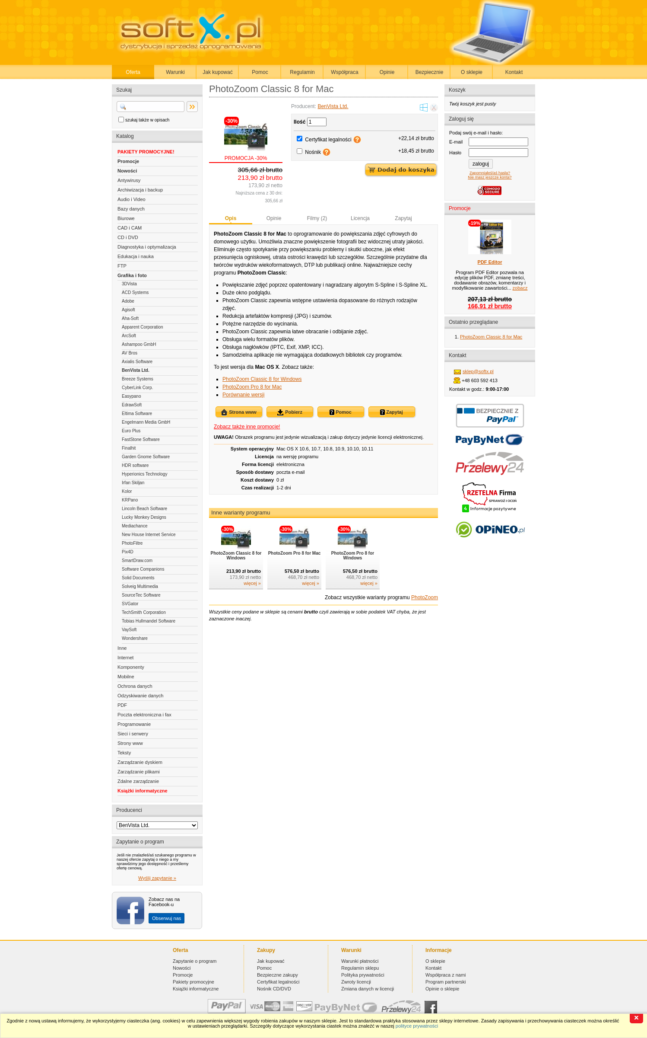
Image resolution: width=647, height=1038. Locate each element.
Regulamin (302, 72)
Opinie (387, 72)
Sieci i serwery (132, 733)
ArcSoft (129, 335)
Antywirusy (128, 180)
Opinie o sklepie (442, 988)
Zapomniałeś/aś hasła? (489, 173)
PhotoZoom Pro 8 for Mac (252, 387)
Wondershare (135, 638)
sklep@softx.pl (478, 371)
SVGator (130, 603)
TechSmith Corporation (144, 612)
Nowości (127, 170)
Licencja (360, 218)
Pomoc (260, 72)
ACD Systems (135, 292)
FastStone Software (141, 439)
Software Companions (143, 569)
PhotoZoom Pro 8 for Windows (352, 555)
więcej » (252, 583)
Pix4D (127, 551)
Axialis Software (137, 361)
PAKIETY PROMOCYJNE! (145, 151)
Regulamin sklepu (360, 968)
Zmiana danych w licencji (367, 988)
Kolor (127, 491)
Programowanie (134, 724)
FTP (122, 265)
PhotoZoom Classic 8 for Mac (491, 336)
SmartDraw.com (137, 560)
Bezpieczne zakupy (277, 974)
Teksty (124, 752)
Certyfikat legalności (328, 140)
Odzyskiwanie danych (140, 695)
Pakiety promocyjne (193, 981)
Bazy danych (131, 208)
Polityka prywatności (362, 974)
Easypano (131, 396)
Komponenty (130, 667)
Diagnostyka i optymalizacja (146, 246)
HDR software (135, 465)
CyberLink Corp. (137, 387)
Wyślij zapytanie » (157, 878)
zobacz (520, 288)
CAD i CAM (129, 227)
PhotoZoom (424, 597)
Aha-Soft (130, 318)
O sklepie (471, 72)
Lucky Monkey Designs (144, 517)
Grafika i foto (132, 275)
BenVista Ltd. (135, 370)
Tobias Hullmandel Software (148, 621)
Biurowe (126, 218)
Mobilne (125, 676)
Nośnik (313, 152)
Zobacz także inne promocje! (247, 427)
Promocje (128, 161)
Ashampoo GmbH (139, 344)
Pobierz (289, 412)
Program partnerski (445, 981)
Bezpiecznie (429, 72)
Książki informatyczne (142, 790)
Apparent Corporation (142, 327)
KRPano (130, 500)
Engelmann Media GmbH (146, 422)
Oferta (133, 72)
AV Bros (129, 353)
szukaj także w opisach (147, 120)
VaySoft (129, 629)
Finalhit (129, 448)
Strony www (130, 743)
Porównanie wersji (243, 395)
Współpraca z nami (445, 974)
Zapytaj (403, 218)
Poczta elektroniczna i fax (144, 714)
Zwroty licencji (356, 981)
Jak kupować (217, 72)
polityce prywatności (417, 1025)
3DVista (129, 283)
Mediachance (134, 526)
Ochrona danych (134, 686)
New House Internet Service (149, 534)
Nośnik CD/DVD (274, 988)
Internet (125, 657)
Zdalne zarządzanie (138, 781)
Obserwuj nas (166, 918)
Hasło (455, 152)
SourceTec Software (141, 595)
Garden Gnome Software (146, 456)
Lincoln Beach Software (144, 508)
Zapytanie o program (195, 961)
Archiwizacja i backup (140, 189)
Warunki (175, 72)
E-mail (456, 141)
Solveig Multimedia (140, 586)
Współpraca (344, 72)
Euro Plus (131, 430)
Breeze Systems (137, 379)
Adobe (128, 301)
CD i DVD (127, 237)
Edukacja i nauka (135, 256)
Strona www (239, 412)
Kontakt (514, 72)
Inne (122, 648)
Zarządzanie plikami (138, 771)
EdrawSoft (132, 404)
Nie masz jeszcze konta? (489, 177)
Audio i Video (131, 199)
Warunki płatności (359, 961)
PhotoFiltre (132, 543)
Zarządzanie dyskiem (139, 762)
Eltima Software (137, 413)
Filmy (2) (317, 218)
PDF (122, 705)
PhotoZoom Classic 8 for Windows (261, 379)
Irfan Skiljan (133, 482)
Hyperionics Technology (144, 474)
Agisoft (128, 309)
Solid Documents (138, 577)
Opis (231, 218)
